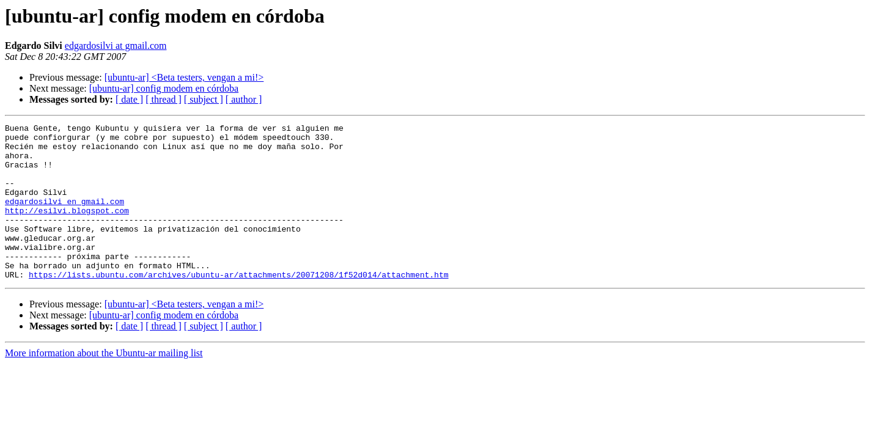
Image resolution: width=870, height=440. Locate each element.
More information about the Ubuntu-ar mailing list (104, 384)
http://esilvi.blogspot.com (67, 228)
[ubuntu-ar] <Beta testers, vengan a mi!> (184, 77)
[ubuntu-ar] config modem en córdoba (163, 88)
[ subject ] (203, 99)
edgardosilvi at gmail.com (116, 45)
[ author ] (244, 99)
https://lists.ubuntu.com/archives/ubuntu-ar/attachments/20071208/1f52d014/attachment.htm (238, 305)
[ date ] (129, 99)
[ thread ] (164, 99)
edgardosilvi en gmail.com (64, 217)
